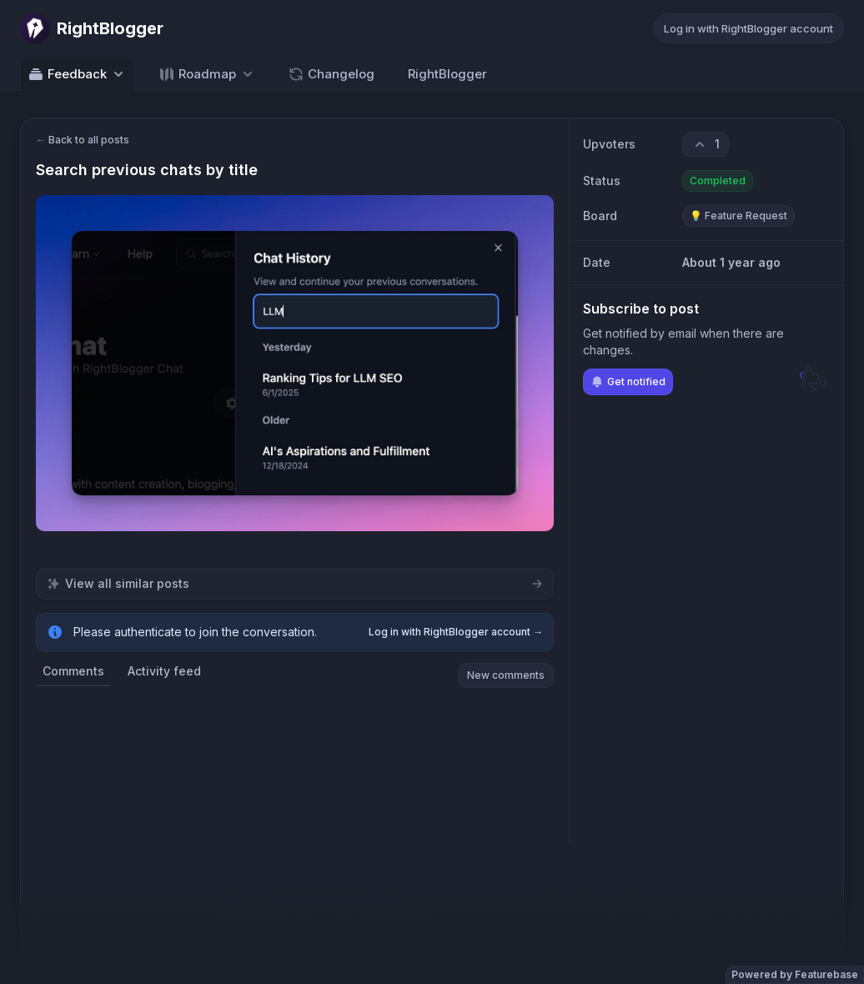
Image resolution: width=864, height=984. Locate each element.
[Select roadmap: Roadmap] (207, 74)
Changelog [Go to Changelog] (331, 74)
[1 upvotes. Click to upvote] (705, 144)
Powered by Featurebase (794, 974)
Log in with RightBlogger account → (456, 631)
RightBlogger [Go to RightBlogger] (447, 74)
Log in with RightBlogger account (748, 28)
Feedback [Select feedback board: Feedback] (77, 74)
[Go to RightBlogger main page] (91, 28)
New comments (506, 675)
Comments (73, 671)
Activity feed (164, 671)
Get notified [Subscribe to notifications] (628, 382)
